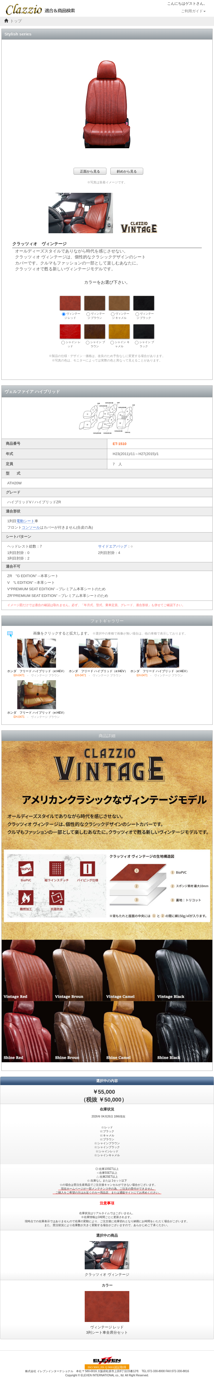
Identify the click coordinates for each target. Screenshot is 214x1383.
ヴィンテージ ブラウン (94, 307)
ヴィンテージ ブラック (143, 307)
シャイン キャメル (119, 336)
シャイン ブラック (143, 336)
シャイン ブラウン (94, 336)
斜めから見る (127, 171)
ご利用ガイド (193, 11)
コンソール (31, 527)
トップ (16, 21)
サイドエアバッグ (112, 546)
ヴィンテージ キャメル (119, 307)
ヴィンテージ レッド (70, 307)
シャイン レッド (70, 336)
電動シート (25, 521)
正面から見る (90, 171)
